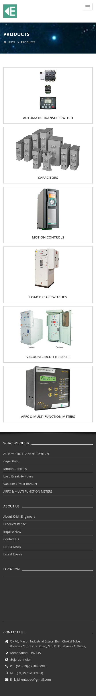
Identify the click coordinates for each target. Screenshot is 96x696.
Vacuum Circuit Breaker (20, 484)
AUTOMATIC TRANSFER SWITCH (26, 453)
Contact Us (11, 539)
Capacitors (11, 461)
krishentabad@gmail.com (32, 679)
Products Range (14, 524)
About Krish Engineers (19, 516)
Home (9, 42)
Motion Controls (15, 469)
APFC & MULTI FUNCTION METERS (28, 491)
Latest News (12, 547)
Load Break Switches (18, 476)
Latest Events (12, 554)
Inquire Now (12, 531)
